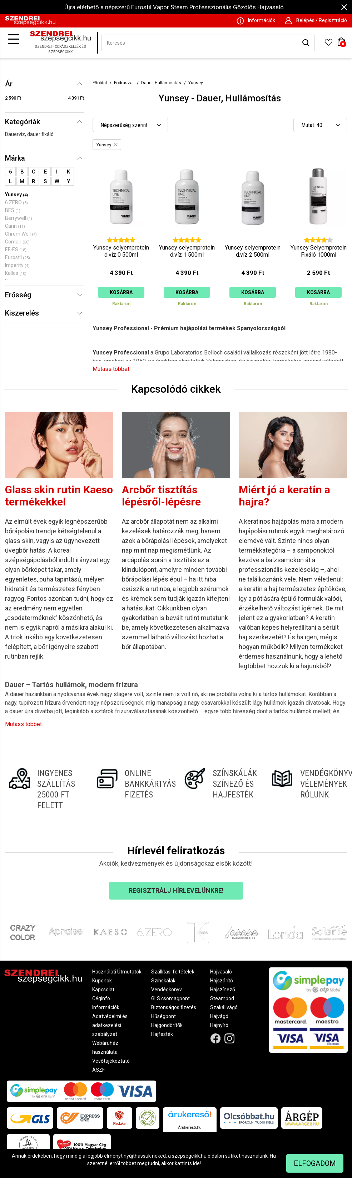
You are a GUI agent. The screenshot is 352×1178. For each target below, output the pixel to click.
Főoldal (100, 82)
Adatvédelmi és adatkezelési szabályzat (110, 1025)
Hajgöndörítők (167, 1025)
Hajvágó (219, 1016)
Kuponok (102, 980)
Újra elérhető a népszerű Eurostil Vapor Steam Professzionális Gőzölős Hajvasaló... (176, 7)
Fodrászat (124, 82)
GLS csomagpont (170, 998)
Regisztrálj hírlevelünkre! (176, 890)
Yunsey (195, 82)
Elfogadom (315, 1163)
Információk (105, 1007)
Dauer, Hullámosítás (161, 82)
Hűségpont (163, 1016)
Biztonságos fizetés (173, 1007)
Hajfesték (162, 1034)
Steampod (222, 998)
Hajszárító (221, 980)
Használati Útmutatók (117, 972)
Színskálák (163, 980)
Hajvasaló (221, 972)
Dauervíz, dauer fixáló (29, 134)
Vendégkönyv (166, 989)
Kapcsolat (103, 989)
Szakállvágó (224, 1007)
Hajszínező (222, 989)
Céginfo (101, 998)
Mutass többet (111, 369)
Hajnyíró (219, 1025)
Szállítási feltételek (172, 972)
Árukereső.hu (189, 1127)
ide (196, 1163)
